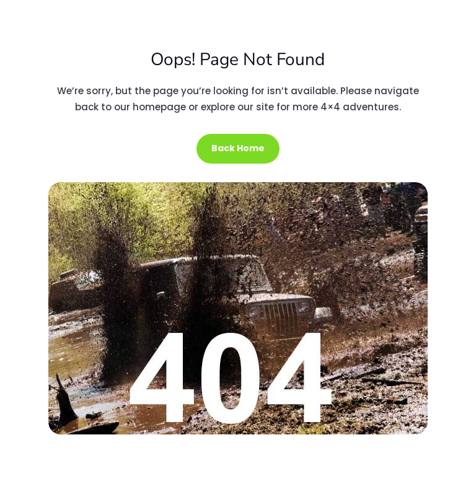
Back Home (238, 148)
